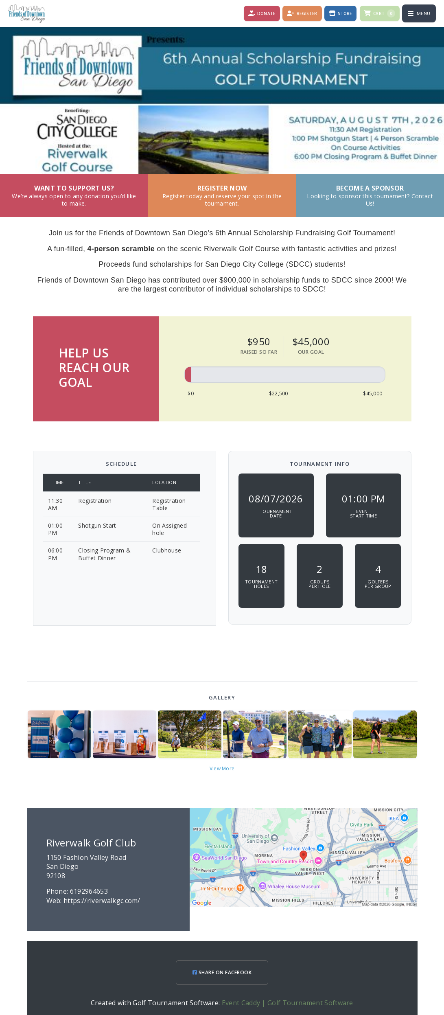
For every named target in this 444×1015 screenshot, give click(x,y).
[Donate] (262, 13)
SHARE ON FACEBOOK (222, 972)
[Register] (302, 13)
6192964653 (89, 891)
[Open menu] (419, 13)
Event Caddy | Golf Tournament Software (287, 1002)
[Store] (340, 13)
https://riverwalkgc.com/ (101, 900)
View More (222, 768)
